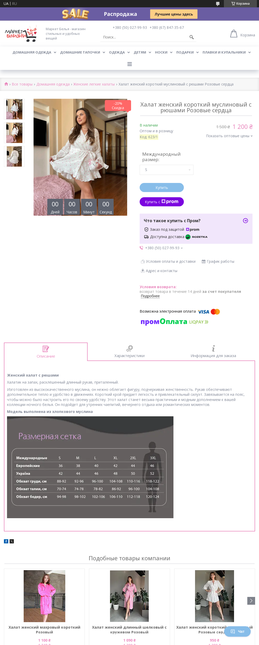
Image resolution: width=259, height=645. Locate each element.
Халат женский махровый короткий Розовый (44, 630)
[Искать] (191, 37)
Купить (162, 187)
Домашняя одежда (31, 52)
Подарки (185, 52)
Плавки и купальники (224, 52)
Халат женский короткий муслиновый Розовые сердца (214, 630)
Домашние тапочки (80, 52)
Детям (140, 52)
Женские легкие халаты (94, 84)
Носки (161, 52)
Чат (237, 631)
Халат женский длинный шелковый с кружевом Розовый (129, 630)
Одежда (117, 52)
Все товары (22, 84)
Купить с (161, 201)
